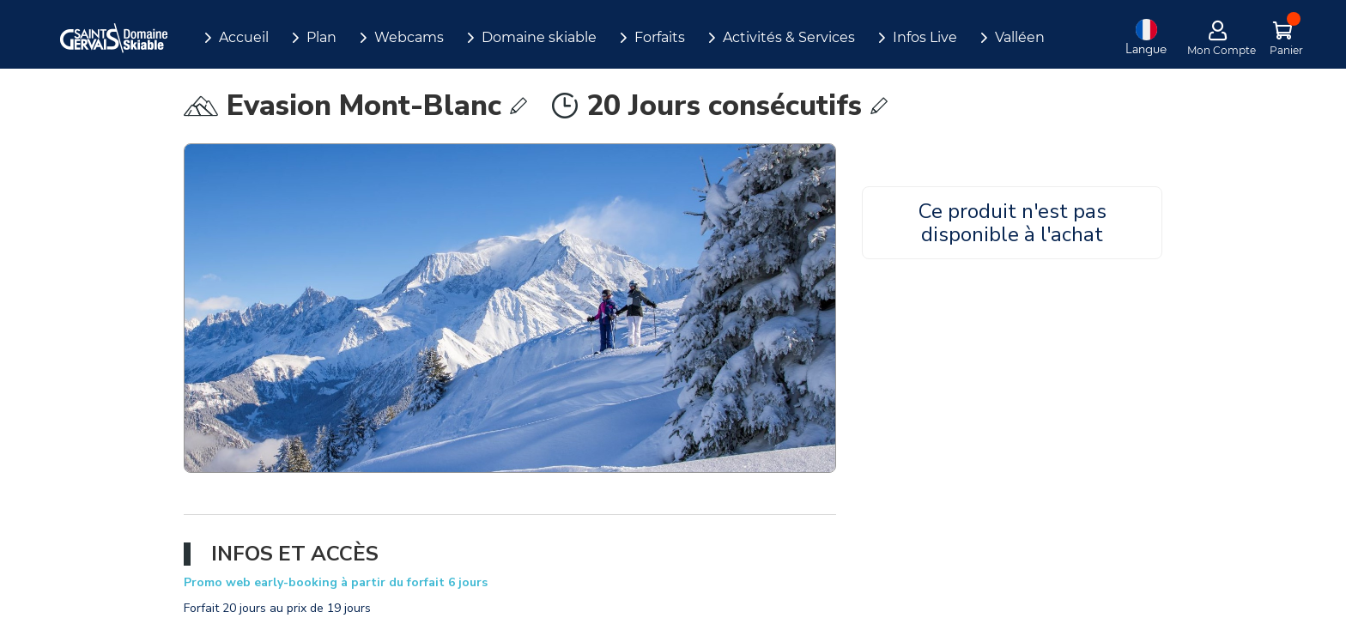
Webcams (409, 37)
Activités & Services (789, 37)
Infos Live (925, 37)
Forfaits (659, 37)
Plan (321, 37)
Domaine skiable (539, 37)
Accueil (244, 37)
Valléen (1020, 37)
